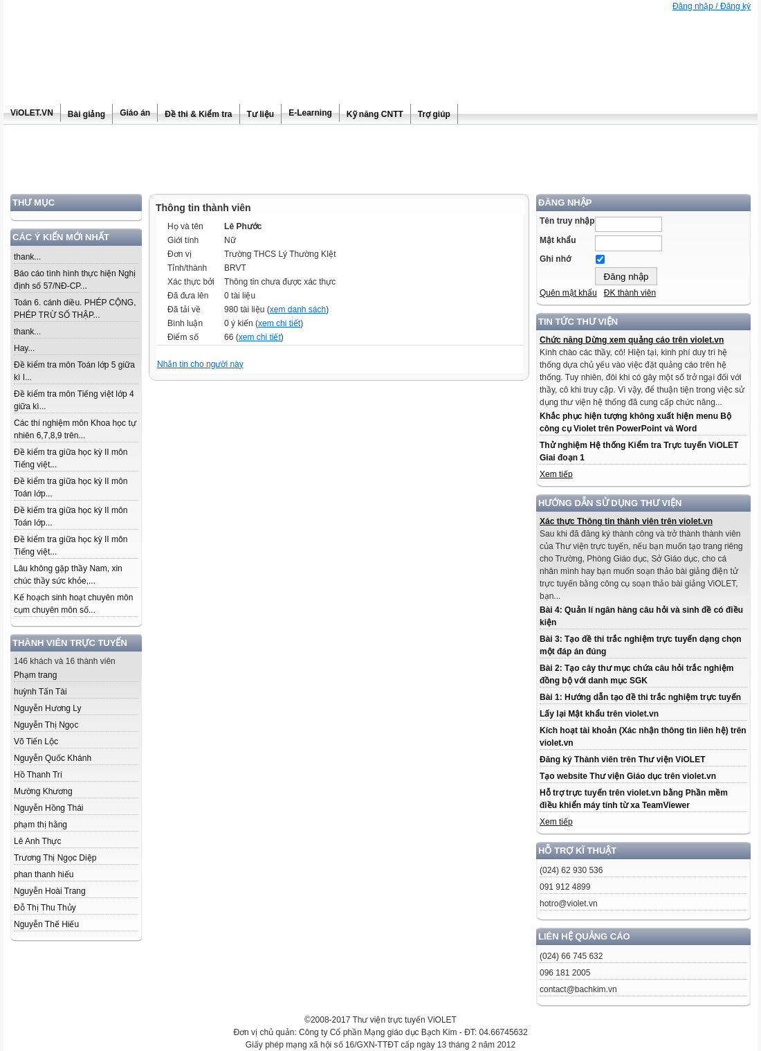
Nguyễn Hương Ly (48, 708)
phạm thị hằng (40, 824)
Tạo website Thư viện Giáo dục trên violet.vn (628, 776)
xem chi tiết (279, 323)
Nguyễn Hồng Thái (49, 808)
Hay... (24, 348)
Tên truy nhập (567, 221)
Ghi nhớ (555, 259)
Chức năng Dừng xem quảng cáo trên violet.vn (632, 340)
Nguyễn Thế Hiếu (46, 924)
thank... (27, 257)
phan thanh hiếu (43, 874)
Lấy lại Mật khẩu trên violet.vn (599, 714)
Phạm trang (35, 675)
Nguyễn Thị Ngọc (46, 725)
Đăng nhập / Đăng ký (711, 6)
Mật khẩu (558, 240)
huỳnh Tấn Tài (40, 692)
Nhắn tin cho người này (200, 364)
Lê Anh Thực (38, 841)
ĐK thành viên (630, 293)
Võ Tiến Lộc (36, 741)
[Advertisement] (380, 163)
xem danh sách (298, 309)
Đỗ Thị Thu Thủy (45, 908)
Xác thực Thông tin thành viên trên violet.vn (626, 521)
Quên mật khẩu (568, 293)
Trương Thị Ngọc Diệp (55, 858)
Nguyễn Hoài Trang (50, 891)
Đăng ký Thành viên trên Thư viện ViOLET (622, 759)
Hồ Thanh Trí (38, 775)
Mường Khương (43, 791)
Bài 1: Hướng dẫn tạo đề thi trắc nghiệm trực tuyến (640, 697)
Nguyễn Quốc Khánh (52, 758)
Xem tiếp (556, 474)
